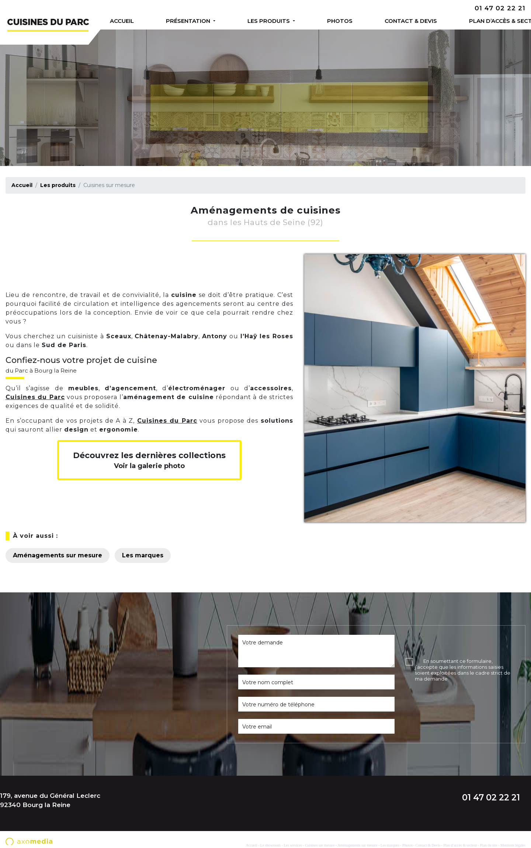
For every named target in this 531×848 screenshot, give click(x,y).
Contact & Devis (398, 20)
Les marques (142, 555)
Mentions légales (512, 845)
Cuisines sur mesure (320, 845)
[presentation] (462, 699)
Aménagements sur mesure (57, 555)
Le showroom (270, 845)
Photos (330, 20)
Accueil (122, 20)
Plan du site (488, 845)
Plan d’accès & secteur (490, 20)
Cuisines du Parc (35, 397)
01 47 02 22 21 (500, 8)
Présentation (185, 20)
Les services (293, 845)
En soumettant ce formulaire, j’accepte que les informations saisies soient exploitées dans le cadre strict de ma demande (462, 670)
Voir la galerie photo (149, 460)
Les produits (263, 20)
